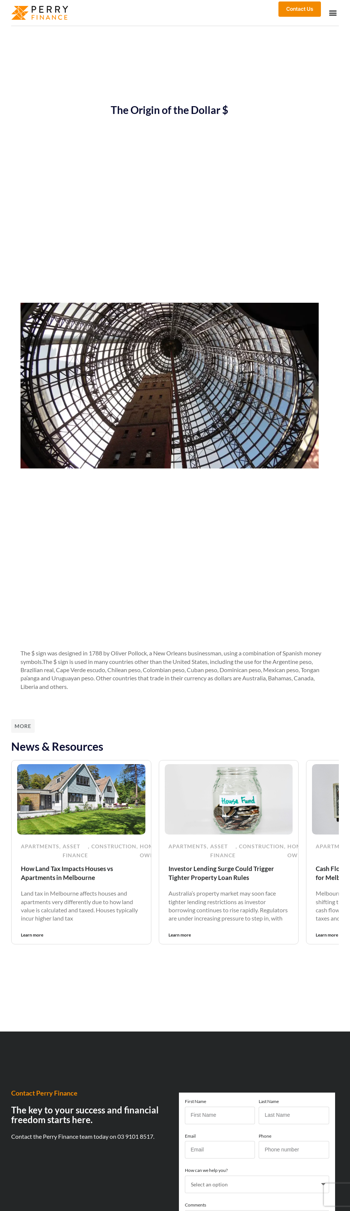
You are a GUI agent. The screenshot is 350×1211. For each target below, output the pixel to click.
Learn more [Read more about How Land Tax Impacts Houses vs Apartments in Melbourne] (32, 934)
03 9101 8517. (135, 1135)
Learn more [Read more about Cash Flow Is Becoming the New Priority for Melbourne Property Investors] (327, 934)
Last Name (269, 1100)
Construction (113, 845)
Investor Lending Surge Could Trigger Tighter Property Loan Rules (223, 872)
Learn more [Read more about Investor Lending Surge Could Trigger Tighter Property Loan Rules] (179, 934)
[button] (333, 13)
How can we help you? (206, 1170)
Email (190, 1135)
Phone (265, 1135)
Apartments (40, 845)
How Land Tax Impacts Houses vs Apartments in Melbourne (69, 872)
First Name (195, 1100)
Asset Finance (75, 850)
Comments (195, 1204)
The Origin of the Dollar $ (169, 109)
